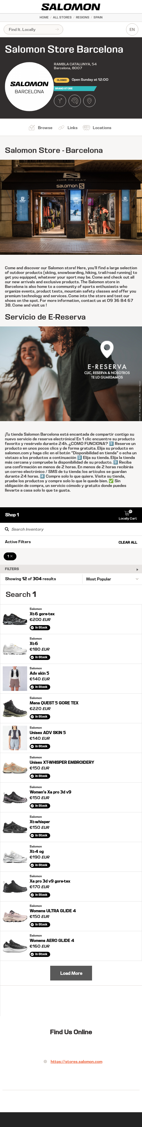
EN (132, 29)
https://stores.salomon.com (76, 1062)
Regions (82, 17)
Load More (71, 973)
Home (44, 17)
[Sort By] (112, 579)
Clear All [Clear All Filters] (127, 542)
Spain (98, 17)
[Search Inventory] (71, 529)
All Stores (62, 17)
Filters (12, 569)
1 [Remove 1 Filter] (10, 556)
